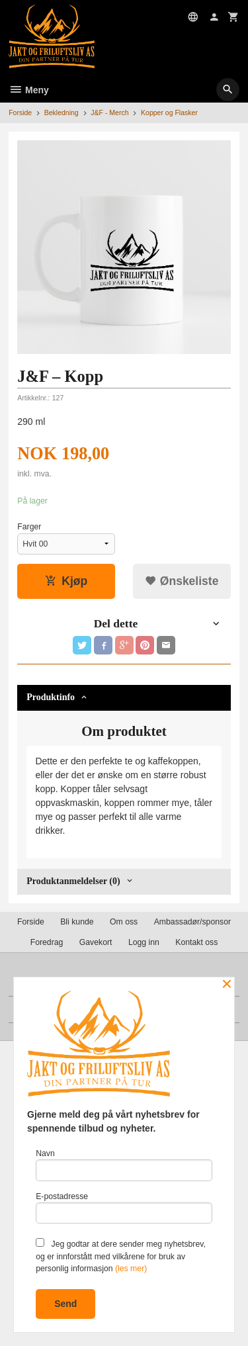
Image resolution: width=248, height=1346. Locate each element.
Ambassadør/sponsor (192, 921)
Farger (29, 526)
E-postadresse (124, 1208)
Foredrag (46, 942)
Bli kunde (76, 921)
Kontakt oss (196, 942)
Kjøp (66, 581)
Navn (124, 1165)
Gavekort (95, 942)
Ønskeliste (181, 581)
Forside (20, 112)
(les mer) (131, 1268)
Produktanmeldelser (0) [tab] (73, 881)
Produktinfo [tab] (50, 697)
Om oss (124, 921)
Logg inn (143, 942)
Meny (29, 90)
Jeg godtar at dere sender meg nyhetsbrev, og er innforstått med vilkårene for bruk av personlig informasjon (121, 1255)
